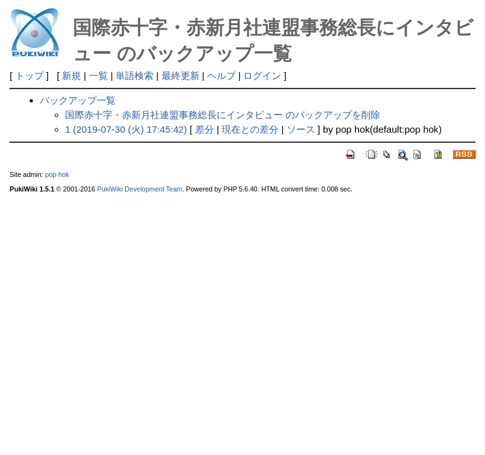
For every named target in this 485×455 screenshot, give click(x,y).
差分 (204, 129)
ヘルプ (221, 75)
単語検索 (134, 75)
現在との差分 (250, 129)
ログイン (262, 75)
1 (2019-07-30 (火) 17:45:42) (126, 129)
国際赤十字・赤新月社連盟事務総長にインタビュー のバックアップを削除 (222, 114)
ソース (301, 129)
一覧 (98, 75)
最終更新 (181, 75)
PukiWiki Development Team (140, 189)
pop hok (57, 174)
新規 (71, 75)
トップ (29, 75)
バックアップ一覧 (78, 100)
